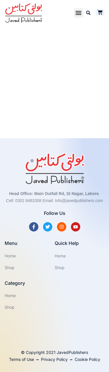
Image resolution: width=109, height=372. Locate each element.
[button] (78, 13)
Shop (10, 267)
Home (10, 255)
